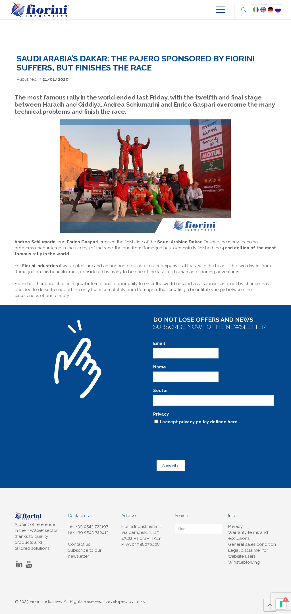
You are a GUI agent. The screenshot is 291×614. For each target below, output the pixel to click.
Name (159, 367)
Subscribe (167, 463)
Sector (160, 390)
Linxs (140, 598)
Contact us (79, 541)
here (233, 421)
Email (159, 343)
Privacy (161, 414)
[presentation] (196, 437)
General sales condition (252, 541)
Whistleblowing (244, 558)
